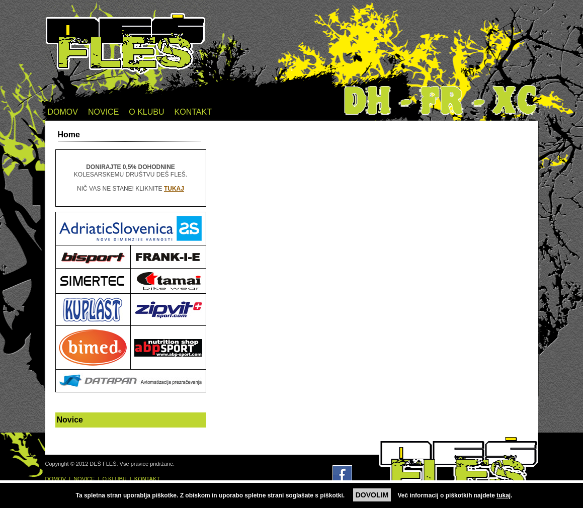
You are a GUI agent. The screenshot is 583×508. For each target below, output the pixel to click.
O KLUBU (146, 112)
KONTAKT (193, 112)
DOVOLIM (372, 495)
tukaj (503, 495)
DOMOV (63, 112)
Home (69, 134)
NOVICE (103, 112)
